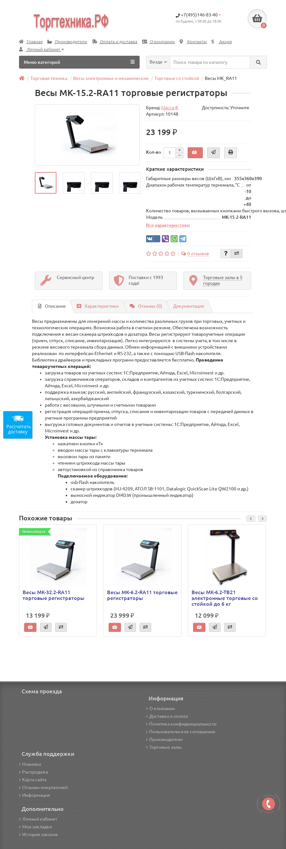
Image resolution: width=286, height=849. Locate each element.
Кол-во (153, 152)
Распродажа (33, 772)
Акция (222, 41)
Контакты (193, 41)
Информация (34, 795)
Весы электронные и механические (111, 78)
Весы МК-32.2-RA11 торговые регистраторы (53, 595)
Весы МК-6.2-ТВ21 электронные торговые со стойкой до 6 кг (225, 598)
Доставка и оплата (167, 716)
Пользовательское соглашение (180, 731)
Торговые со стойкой (176, 78)
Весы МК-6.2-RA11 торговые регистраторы (142, 595)
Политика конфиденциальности (181, 724)
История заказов (38, 834)
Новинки (30, 764)
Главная (31, 41)
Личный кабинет (38, 819)
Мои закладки (35, 826)
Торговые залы (164, 747)
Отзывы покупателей (43, 787)
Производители (67, 41)
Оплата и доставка (114, 41)
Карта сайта (32, 779)
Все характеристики (168, 225)
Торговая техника (48, 78)
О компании (158, 41)
